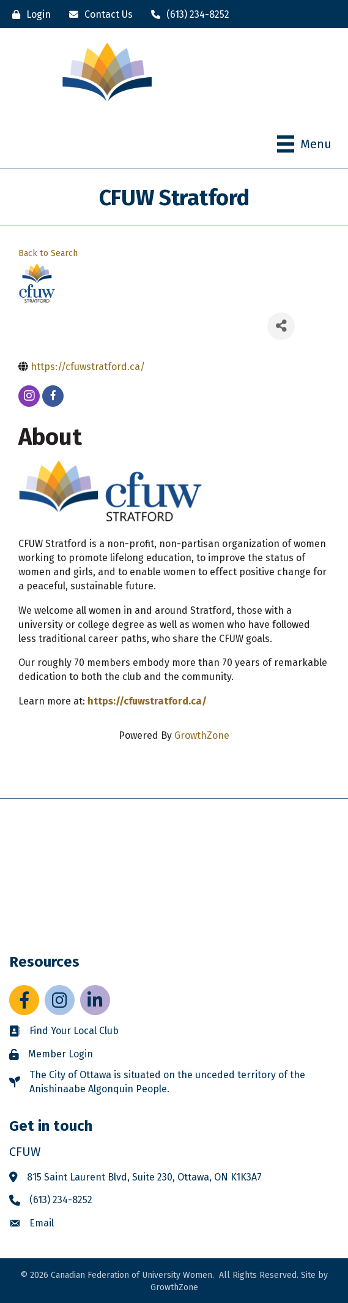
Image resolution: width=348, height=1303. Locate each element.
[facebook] (53, 396)
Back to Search (48, 253)
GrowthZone (201, 735)
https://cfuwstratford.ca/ (147, 701)
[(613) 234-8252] (187, 14)
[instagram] (29, 396)
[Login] (28, 14)
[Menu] (304, 144)
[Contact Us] (98, 14)
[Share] (281, 326)
